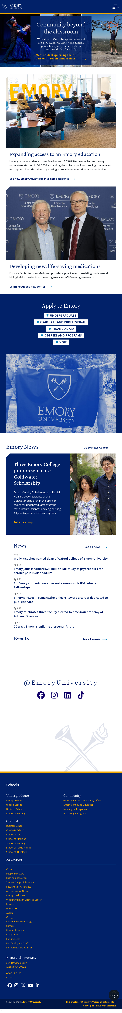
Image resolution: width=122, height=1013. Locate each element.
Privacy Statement (106, 1005)
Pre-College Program (74, 813)
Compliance (12, 934)
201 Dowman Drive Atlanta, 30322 (16, 964)
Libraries (10, 904)
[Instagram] (54, 694)
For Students (13, 938)
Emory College (14, 800)
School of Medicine (16, 838)
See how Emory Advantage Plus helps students (39, 178)
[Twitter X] (23, 985)
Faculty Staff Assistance (18, 886)
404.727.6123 (13, 973)
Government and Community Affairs (82, 800)
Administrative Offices (18, 890)
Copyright (88, 1005)
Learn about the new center (27, 286)
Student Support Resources (21, 882)
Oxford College (14, 804)
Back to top (114, 994)
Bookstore (11, 908)
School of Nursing (15, 813)
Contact (10, 869)
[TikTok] (81, 694)
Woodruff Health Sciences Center (24, 899)
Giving (9, 917)
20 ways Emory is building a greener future (44, 626)
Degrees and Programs (61, 335)
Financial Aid (61, 329)
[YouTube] (30, 985)
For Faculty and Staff (17, 943)
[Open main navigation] (115, 6)
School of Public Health (18, 847)
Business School (14, 809)
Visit (61, 342)
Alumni (9, 912)
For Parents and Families (19, 947)
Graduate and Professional (61, 322)
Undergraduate (61, 315)
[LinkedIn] (67, 694)
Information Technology (19, 921)
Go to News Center (96, 447)
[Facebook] (41, 694)
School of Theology (16, 851)
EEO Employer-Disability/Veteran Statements (90, 1001)
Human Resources (16, 930)
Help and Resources (16, 877)
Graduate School (15, 830)
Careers (10, 925)
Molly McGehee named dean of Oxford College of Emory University (61, 558)
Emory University (32, 1001)
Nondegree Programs (75, 809)
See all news (92, 547)
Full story (20, 522)
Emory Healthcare (16, 895)
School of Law (13, 834)
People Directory (15, 873)
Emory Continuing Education (78, 804)
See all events (91, 639)
